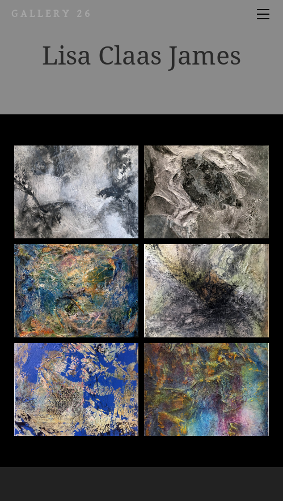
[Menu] (263, 14)
